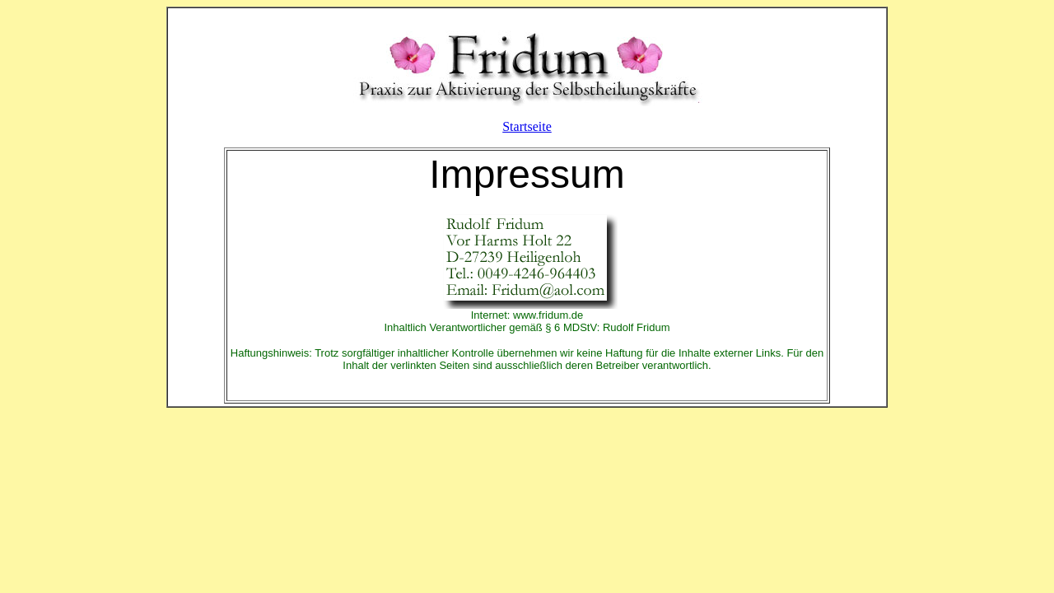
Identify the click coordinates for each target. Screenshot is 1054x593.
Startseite (527, 126)
